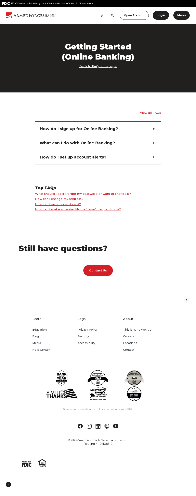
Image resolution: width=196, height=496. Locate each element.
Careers (128, 336)
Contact (128, 349)
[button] (98, 129)
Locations (130, 343)
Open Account (134, 15)
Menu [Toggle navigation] (181, 15)
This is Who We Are (137, 329)
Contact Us (98, 270)
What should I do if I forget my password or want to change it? (83, 194)
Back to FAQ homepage (98, 66)
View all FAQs (150, 113)
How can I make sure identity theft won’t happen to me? (78, 209)
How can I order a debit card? (58, 204)
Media (36, 343)
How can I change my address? (59, 199)
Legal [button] (82, 318)
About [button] (128, 318)
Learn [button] (36, 318)
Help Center (41, 349)
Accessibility (86, 343)
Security (83, 336)
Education (39, 329)
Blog (35, 336)
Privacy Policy (88, 329)
